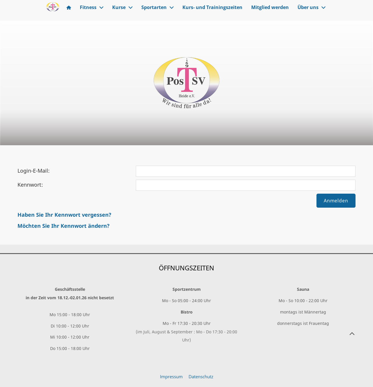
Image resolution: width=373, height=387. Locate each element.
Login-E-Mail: (33, 170)
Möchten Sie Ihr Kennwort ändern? (63, 225)
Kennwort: (30, 184)
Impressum (171, 376)
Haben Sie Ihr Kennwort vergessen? (64, 214)
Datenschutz (201, 376)
